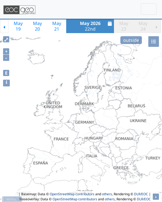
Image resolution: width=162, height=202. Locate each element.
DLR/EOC (141, 194)
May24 (143, 26)
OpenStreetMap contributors (72, 194)
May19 (18, 26)
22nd (96, 26)
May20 (37, 26)
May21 (56, 26)
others (107, 194)
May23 (123, 26)
